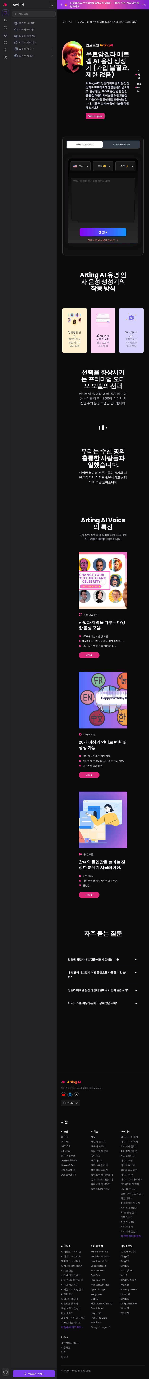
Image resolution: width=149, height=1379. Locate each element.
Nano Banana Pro (100, 1256)
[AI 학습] (5, 35)
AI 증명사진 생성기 (130, 1203)
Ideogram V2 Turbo (101, 1303)
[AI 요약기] (5, 50)
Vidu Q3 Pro (127, 1270)
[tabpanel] (103, 201)
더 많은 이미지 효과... (131, 1236)
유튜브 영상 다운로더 (102, 1174)
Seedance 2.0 (128, 1251)
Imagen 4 (96, 1294)
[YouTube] (63, 1094)
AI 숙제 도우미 (98, 1146)
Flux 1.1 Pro (96, 1313)
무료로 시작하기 (34, 1373)
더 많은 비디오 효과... (72, 1327)
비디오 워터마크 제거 (72, 1280)
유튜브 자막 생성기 (101, 1184)
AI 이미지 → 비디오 (71, 1256)
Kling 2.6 (125, 1261)
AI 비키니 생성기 (69, 1299)
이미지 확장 (127, 1160)
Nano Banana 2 (99, 1251)
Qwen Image (98, 1289)
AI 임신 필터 (127, 1226)
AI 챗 (93, 1137)
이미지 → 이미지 (129, 1141)
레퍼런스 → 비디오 (71, 1261)
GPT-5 (64, 1137)
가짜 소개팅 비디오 (71, 1322)
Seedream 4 (98, 1270)
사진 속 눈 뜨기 (128, 1189)
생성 (103, 232)
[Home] (103, 1082)
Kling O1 (125, 1256)
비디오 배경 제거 (69, 1284)
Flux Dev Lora (98, 1280)
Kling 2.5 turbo (128, 1280)
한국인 (70, 1103)
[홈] (5, 4)
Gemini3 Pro (68, 1165)
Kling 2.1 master (129, 1303)
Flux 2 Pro (96, 1322)
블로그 (64, 1357)
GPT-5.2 (65, 1146)
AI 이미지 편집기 (129, 1151)
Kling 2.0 (125, 1299)
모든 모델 (67, 22)
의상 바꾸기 (127, 1198)
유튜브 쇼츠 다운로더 (102, 1179)
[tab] (85, 144)
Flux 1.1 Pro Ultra (99, 1317)
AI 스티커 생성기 (129, 1231)
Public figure (95, 116)
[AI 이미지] (5, 12)
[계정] (5, 1372)
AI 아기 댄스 (67, 1294)
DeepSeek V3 (68, 1174)
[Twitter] (76, 1094)
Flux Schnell (97, 1308)
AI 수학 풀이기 (98, 1141)
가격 (63, 1352)
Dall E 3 (94, 1299)
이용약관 (65, 1347)
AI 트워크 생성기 (69, 1303)
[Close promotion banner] (145, 4)
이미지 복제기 (128, 1165)
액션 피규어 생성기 (71, 1308)
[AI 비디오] (5, 20)
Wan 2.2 (125, 1313)
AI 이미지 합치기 (129, 1146)
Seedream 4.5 (99, 1265)
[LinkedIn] (70, 1094)
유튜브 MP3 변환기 (101, 1189)
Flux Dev (95, 1275)
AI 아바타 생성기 (129, 1207)
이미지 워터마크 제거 (132, 1179)
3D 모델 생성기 (128, 1212)
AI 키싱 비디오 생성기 (72, 1289)
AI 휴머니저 (97, 1160)
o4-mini (65, 1151)
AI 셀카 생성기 (128, 1222)
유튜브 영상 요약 (99, 1151)
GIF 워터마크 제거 (130, 1184)
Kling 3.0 (125, 1265)
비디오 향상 (67, 1270)
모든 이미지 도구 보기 (132, 1193)
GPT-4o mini (68, 1155)
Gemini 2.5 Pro (69, 1160)
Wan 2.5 (125, 1284)
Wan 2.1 (125, 1308)
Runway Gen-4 (129, 1289)
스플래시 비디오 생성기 (73, 1317)
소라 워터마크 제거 (71, 1275)
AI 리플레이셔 (128, 1155)
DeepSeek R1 (68, 1170)
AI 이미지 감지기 (99, 1170)
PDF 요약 (95, 1155)
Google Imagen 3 (100, 1327)
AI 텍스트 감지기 (99, 1165)
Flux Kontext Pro (99, 1261)
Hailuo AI (125, 1294)
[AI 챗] (5, 27)
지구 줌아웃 (67, 1313)
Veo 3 (124, 1275)
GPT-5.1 (65, 1141)
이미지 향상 (127, 1174)
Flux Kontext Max (100, 1284)
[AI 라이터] (5, 57)
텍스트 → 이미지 (129, 1137)
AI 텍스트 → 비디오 (71, 1251)
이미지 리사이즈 (129, 1170)
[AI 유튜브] (5, 42)
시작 (89, 698)
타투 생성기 (127, 1217)
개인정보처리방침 (70, 1342)
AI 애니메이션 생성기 (72, 1265)
